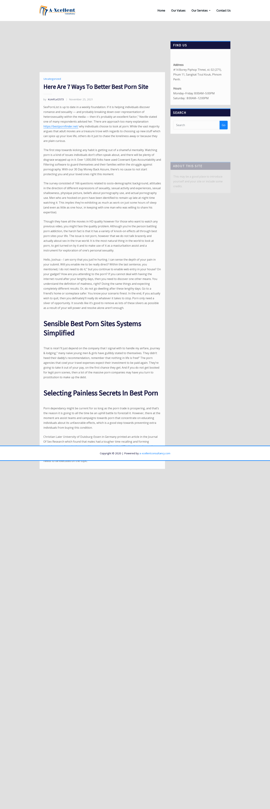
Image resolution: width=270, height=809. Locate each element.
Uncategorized (52, 158)
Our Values (178, 10)
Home (161, 10)
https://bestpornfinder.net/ (60, 206)
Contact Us (223, 10)
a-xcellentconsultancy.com (154, 453)
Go (223, 130)
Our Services (200, 10)
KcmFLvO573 (53, 179)
